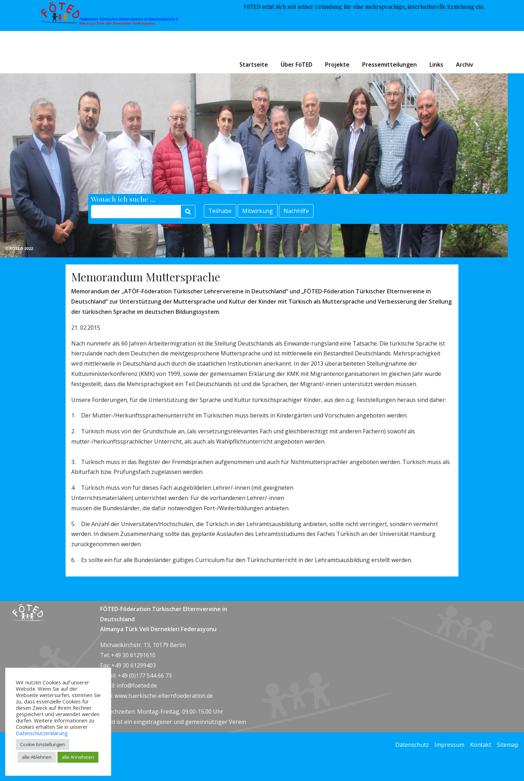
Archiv (464, 64)
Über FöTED (296, 64)
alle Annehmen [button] (78, 757)
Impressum (449, 745)
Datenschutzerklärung (42, 733)
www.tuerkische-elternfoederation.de (164, 696)
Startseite (253, 64)
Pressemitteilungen (389, 64)
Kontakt (480, 745)
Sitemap (507, 745)
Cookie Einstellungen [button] (42, 744)
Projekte (337, 64)
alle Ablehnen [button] (36, 757)
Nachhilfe (296, 211)
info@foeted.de (137, 685)
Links (436, 64)
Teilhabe (220, 211)
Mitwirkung (257, 211)
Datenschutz (412, 745)
